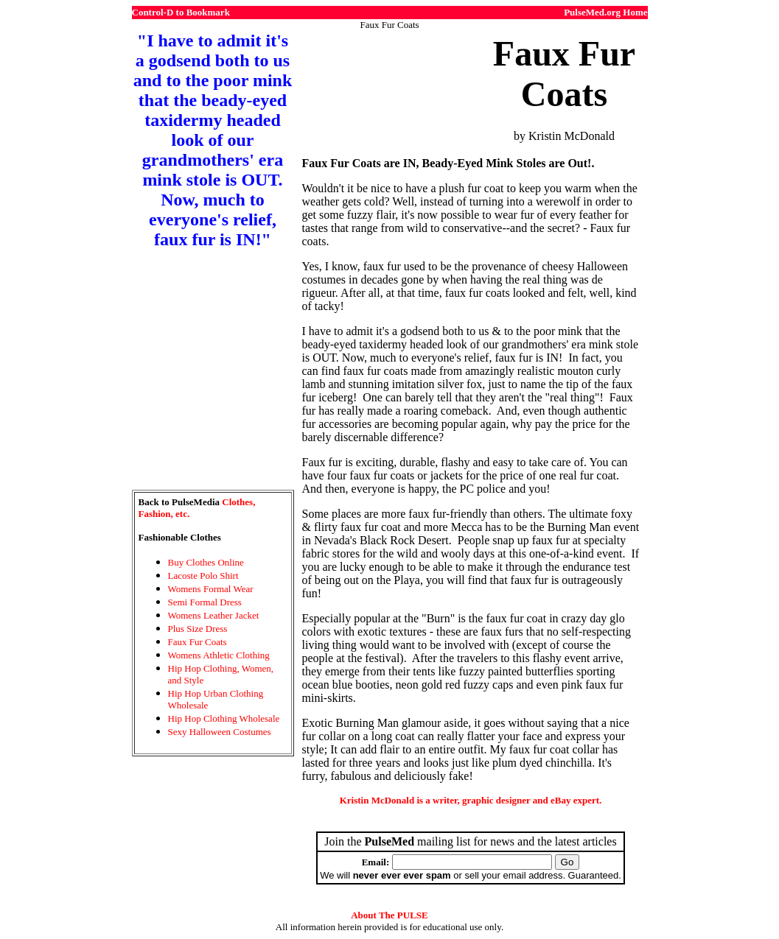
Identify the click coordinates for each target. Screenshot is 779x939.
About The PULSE (389, 915)
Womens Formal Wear (211, 588)
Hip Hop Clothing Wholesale (224, 718)
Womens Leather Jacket (213, 615)
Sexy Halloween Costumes (219, 731)
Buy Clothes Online (206, 562)
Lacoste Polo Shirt (203, 575)
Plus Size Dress (198, 628)
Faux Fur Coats (197, 641)
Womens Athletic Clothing (219, 655)
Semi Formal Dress (205, 602)
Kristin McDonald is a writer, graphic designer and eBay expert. (471, 800)
